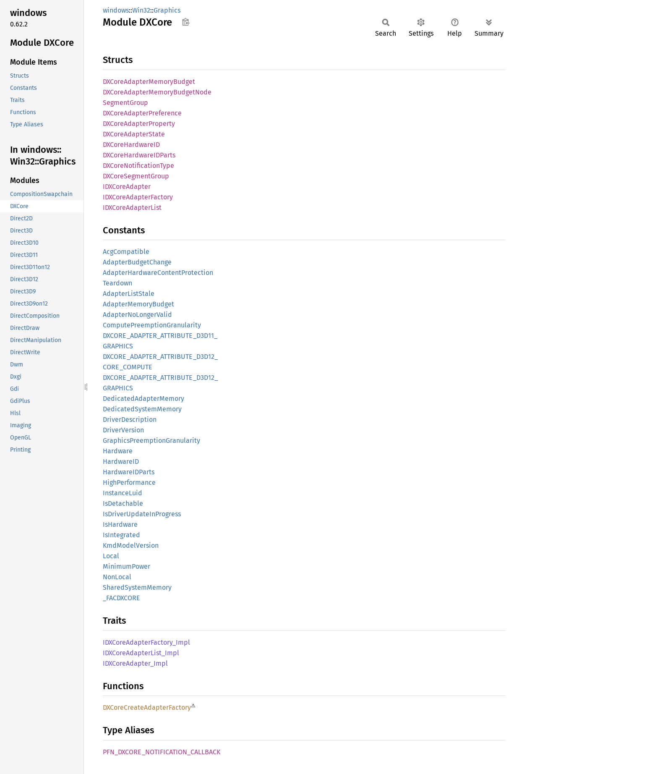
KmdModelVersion (131, 545)
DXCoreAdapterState (134, 134)
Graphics (167, 10)
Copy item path (186, 22)
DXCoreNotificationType (138, 166)
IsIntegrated (121, 535)
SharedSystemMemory (137, 587)
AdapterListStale (128, 294)
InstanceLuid (122, 493)
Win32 (141, 10)
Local (111, 556)
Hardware (118, 451)
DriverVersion (123, 430)
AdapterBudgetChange (137, 262)
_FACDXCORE (121, 598)
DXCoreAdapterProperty (139, 124)
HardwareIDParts (128, 472)
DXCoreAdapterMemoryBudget (149, 82)
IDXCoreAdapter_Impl (135, 663)
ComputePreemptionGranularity (152, 325)
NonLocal (117, 577)
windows (116, 10)
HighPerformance (129, 482)
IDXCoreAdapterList (132, 208)
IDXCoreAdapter (127, 187)
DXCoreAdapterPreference (142, 113)
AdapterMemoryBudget (138, 304)
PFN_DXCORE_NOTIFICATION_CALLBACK (161, 752)
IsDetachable (123, 503)
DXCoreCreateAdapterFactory (147, 707)
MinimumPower (126, 566)
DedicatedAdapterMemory (143, 399)
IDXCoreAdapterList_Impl (141, 653)
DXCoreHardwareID (131, 145)
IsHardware (120, 524)
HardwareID (121, 461)
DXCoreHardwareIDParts (139, 155)
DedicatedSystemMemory (142, 409)
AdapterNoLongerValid (137, 315)
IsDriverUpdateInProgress (142, 514)
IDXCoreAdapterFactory (138, 197)
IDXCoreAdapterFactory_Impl (146, 642)
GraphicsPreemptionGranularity (151, 441)
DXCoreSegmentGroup (136, 176)
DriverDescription (130, 420)
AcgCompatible (126, 252)
